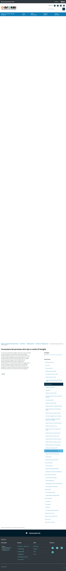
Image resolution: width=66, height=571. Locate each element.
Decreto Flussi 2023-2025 (51, 377)
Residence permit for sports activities (53, 413)
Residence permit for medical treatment (53, 423)
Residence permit (30, 343)
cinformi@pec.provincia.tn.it (23, 556)
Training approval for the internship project (54, 483)
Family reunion (49, 457)
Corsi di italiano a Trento (50, 492)
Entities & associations (57, 14)
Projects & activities (46, 14)
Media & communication (34, 14)
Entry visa (48, 365)
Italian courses (48, 489)
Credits (34, 551)
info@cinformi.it (21, 554)
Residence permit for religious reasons (53, 442)
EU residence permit (50, 400)
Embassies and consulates (51, 371)
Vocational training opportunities (52, 468)
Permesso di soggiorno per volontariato (53, 416)
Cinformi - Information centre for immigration (7, 14)
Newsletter (35, 549)
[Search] (63, 9)
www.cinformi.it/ (21, 559)
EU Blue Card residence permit (52, 448)
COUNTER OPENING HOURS (6, 547)
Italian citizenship (48, 498)
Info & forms (23, 14)
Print (3, 374)
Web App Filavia (6, 550)
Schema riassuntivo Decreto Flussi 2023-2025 (54, 380)
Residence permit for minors (51, 426)
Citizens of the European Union (51, 516)
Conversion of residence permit (42, 343)
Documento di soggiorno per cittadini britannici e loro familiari (53, 419)
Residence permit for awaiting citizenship (54, 406)
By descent (48, 507)
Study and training (48, 462)
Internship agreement (50, 480)
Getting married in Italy (49, 513)
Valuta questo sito (33, 533)
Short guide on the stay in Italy (52, 374)
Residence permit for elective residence (53, 439)
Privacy (34, 554)
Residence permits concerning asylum (53, 445)
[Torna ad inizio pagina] (64, 569)
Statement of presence (50, 387)
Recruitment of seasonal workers (51, 459)
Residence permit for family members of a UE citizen (54, 396)
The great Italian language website (52, 495)
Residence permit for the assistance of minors (53, 429)
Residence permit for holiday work (52, 436)
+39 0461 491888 (21, 549)
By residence (48, 501)
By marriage (48, 504)
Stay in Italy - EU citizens (50, 522)
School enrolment (49, 465)
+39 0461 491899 (21, 551)
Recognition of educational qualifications (54, 471)
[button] (56, 1)
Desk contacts (35, 546)
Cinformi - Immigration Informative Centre (10, 343)
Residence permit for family (51, 393)
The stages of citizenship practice (52, 510)
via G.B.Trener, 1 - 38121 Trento (23, 546)
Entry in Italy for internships (50, 474)
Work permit (48, 390)
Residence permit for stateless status (53, 433)
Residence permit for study (51, 403)
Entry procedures (49, 368)
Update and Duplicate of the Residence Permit (53, 409)
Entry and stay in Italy (49, 362)
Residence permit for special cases (52, 454)
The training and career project (52, 486)
